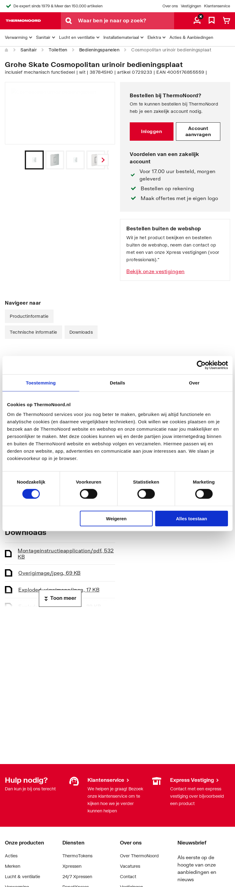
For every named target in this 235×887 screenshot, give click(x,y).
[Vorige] (103, 160)
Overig (49, 573)
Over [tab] (194, 382)
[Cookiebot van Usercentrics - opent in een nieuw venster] (201, 365)
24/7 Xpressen (77, 876)
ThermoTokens (77, 855)
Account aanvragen (198, 131)
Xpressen (71, 866)
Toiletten (58, 49)
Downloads (81, 332)
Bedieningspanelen (99, 49)
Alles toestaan (191, 518)
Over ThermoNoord (139, 855)
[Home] (7, 50)
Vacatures (130, 866)
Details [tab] (117, 382)
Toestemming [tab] (41, 382)
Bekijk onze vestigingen (155, 271)
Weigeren (116, 518)
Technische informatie (33, 332)
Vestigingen (191, 6)
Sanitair (29, 49)
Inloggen (151, 131)
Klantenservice (217, 6)
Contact (128, 876)
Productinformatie (29, 316)
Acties (11, 855)
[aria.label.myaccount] (197, 21)
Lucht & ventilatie (22, 876)
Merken (12, 866)
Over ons (170, 6)
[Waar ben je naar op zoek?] (126, 20)
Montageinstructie (66, 553)
